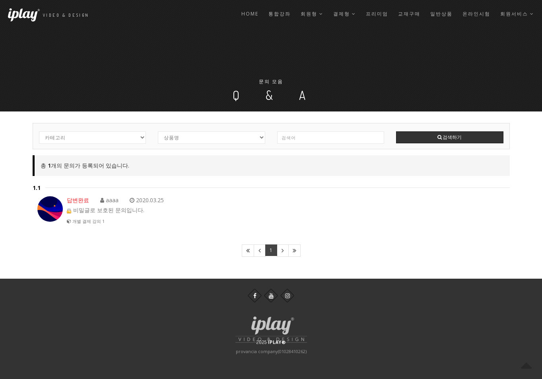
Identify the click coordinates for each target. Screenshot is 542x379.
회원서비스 (517, 13)
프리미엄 (377, 13)
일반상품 (441, 13)
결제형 (344, 13)
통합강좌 (279, 13)
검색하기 (449, 137)
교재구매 (409, 13)
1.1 (37, 187)
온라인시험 (476, 13)
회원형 (312, 13)
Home (249, 13)
